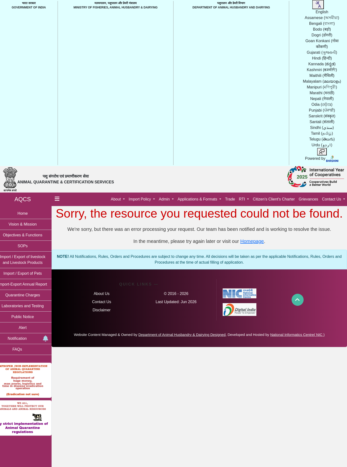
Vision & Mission (29, 224)
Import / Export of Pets (29, 273)
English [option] (322, 12)
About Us (107, 294)
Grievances (308, 199)
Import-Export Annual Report (29, 284)
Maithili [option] (321, 75)
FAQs (23, 349)
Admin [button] (165, 199)
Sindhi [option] (322, 128)
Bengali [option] (322, 23)
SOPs (29, 246)
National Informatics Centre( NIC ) (300, 335)
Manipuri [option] (322, 87)
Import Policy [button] (140, 199)
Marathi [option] (322, 93)
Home (29, 213)
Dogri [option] (322, 35)
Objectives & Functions (29, 235)
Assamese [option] (322, 18)
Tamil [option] (322, 133)
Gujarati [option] (322, 52)
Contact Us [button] (332, 199)
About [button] (116, 199)
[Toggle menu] (63, 199)
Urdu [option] (322, 145)
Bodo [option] (322, 29)
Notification (33, 339)
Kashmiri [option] (322, 70)
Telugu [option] (322, 139)
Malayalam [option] (322, 81)
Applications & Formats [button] (198, 199)
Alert (29, 328)
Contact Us (106, 302)
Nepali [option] (322, 99)
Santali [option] (321, 122)
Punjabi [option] (322, 110)
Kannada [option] (321, 64)
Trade (230, 199)
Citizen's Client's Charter (274, 199)
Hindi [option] (322, 58)
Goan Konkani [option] (321, 44)
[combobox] (318, 4)
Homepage (255, 241)
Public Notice (29, 317)
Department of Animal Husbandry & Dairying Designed (185, 335)
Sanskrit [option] (322, 116)
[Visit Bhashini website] (332, 158)
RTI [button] (242, 199)
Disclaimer (107, 310)
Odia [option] (322, 104)
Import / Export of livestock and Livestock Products (29, 260)
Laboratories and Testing (29, 306)
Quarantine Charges (29, 295)
